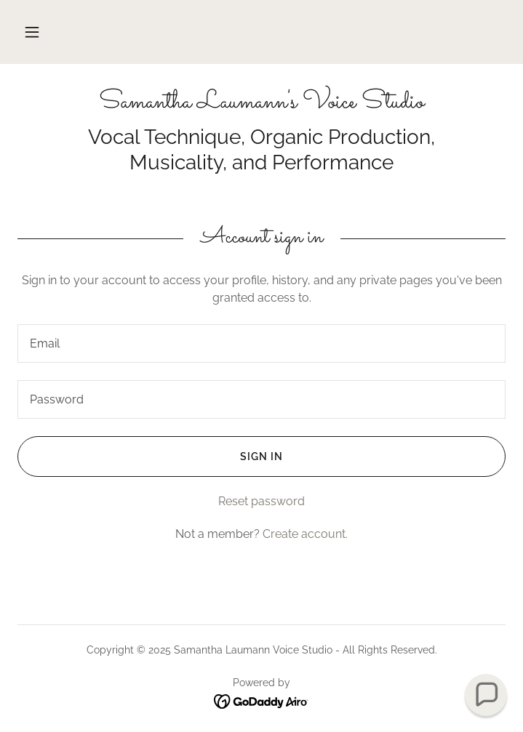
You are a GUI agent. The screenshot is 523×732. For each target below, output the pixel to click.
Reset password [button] (261, 501)
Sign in (150, 456)
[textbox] (261, 343)
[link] (261, 102)
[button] (32, 32)
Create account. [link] (305, 534)
